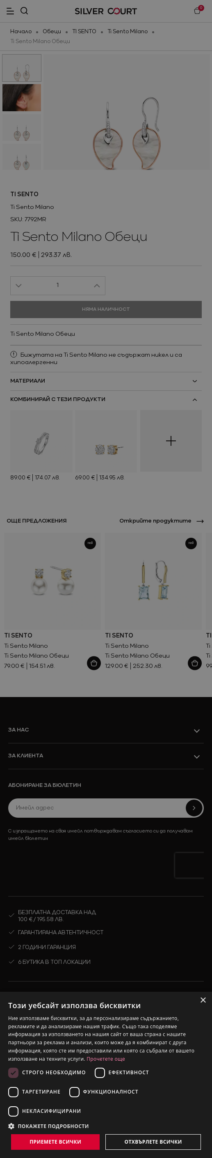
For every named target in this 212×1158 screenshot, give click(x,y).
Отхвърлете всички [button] (153, 1141)
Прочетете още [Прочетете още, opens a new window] (106, 1058)
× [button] (203, 1000)
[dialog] (106, 1075)
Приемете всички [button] (55, 1141)
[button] (106, 1126)
